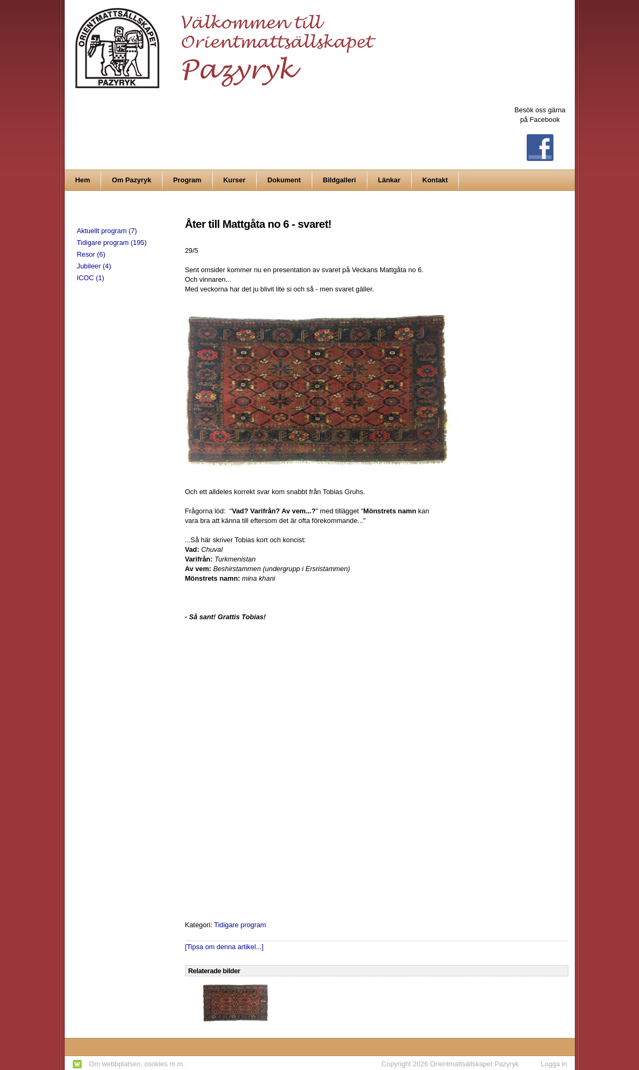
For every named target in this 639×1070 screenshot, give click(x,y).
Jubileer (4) (94, 266)
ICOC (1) (90, 278)
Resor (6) (91, 254)
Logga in (554, 1064)
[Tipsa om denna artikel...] (224, 947)
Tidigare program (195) (112, 242)
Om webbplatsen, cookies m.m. (137, 1064)
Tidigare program (240, 925)
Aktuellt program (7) (107, 231)
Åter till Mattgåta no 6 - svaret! (258, 224)
